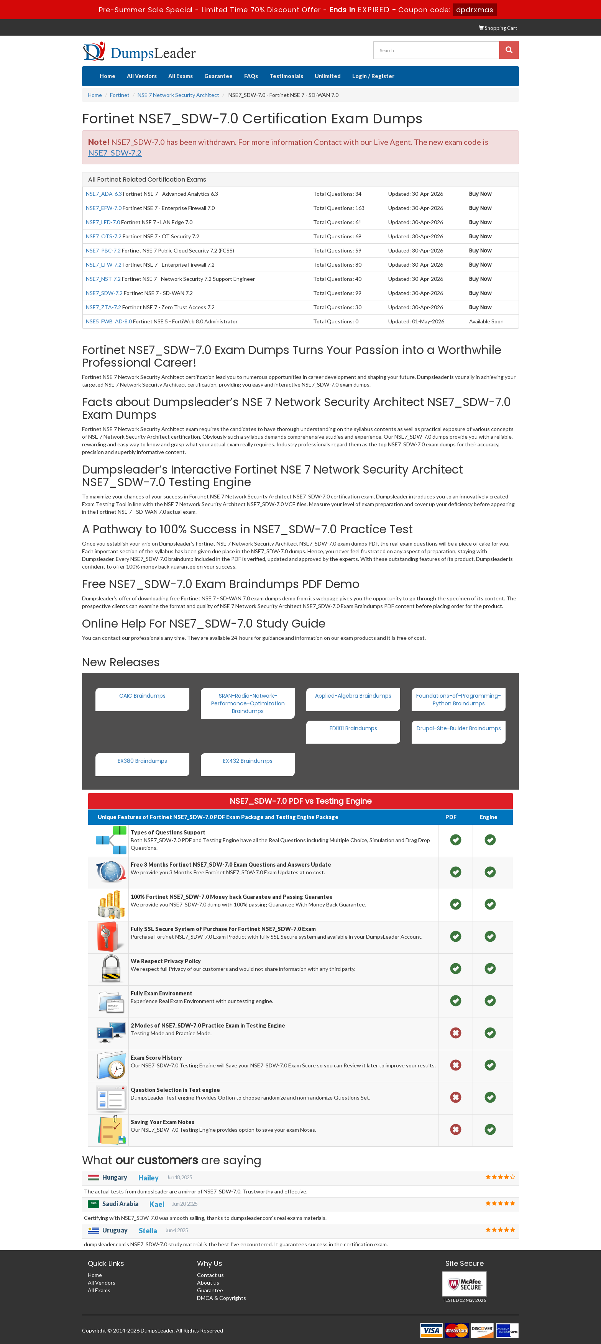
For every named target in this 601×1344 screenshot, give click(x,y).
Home (107, 76)
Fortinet (120, 95)
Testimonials (286, 76)
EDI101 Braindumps (353, 728)
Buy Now (480, 194)
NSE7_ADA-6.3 (104, 193)
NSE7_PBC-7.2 (103, 250)
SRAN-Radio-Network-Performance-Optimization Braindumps (248, 703)
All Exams (180, 76)
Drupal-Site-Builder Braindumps (459, 728)
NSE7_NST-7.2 (103, 278)
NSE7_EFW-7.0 (104, 208)
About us (208, 1282)
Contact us (210, 1275)
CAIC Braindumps (142, 696)
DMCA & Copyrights (221, 1298)
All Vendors (142, 76)
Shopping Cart (498, 28)
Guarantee (218, 76)
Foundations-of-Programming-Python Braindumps (458, 699)
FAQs (251, 76)
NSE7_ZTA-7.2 (103, 307)
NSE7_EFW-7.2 (104, 264)
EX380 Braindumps (142, 761)
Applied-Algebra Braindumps (353, 696)
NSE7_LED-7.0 (103, 222)
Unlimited (328, 76)
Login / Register (373, 76)
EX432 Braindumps (248, 761)
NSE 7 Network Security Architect (178, 95)
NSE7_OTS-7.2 (104, 236)
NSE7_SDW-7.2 (104, 293)
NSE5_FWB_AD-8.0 (109, 321)
